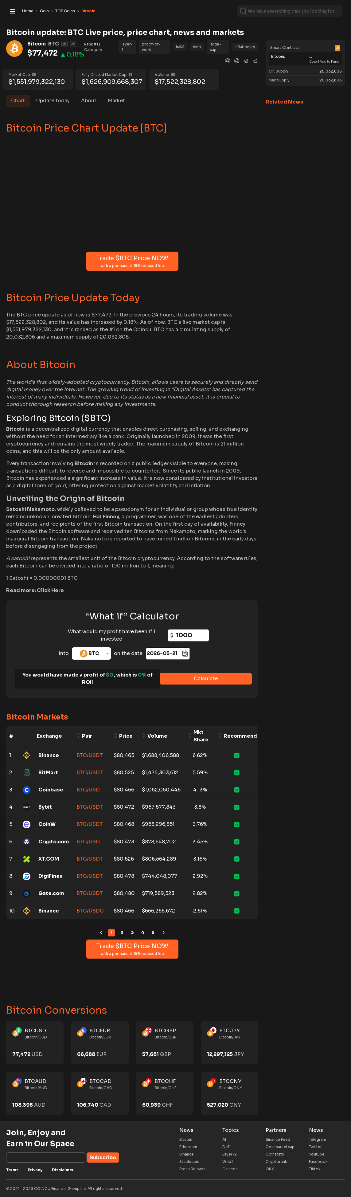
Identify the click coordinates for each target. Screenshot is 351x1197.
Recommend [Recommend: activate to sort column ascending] (240, 736)
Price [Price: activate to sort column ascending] (126, 736)
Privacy (35, 1170)
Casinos (230, 1169)
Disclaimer (63, 1170)
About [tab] (88, 100)
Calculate (206, 678)
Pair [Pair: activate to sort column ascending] (87, 736)
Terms (12, 1170)
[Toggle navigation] (12, 11)
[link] (101, 932)
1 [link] (111, 932)
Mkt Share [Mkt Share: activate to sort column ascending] (201, 736)
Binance (186, 1154)
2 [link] (121, 932)
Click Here (50, 590)
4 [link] (142, 932)
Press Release (192, 1169)
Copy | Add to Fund (324, 62)
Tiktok (315, 1169)
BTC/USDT (89, 755)
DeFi (226, 1146)
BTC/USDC (90, 911)
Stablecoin (189, 1161)
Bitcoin (185, 1139)
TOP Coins (65, 11)
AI (224, 1139)
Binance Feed (278, 1139)
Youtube (317, 1154)
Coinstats (275, 1154)
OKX (270, 1169)
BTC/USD (88, 790)
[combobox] (91, 653)
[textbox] (91, 653)
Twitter (315, 1146)
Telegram (317, 1139)
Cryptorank (276, 1161)
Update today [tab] (53, 100)
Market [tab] (116, 100)
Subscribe (103, 1157)
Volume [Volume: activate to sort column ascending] (157, 736)
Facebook (318, 1161)
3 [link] (132, 932)
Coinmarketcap (280, 1146)
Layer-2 (229, 1154)
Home (27, 11)
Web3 (228, 1161)
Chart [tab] (18, 100)
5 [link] (153, 932)
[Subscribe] (45, 1157)
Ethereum (188, 1146)
